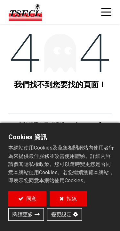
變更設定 (61, 214)
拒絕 (71, 199)
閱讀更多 (22, 214)
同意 (30, 199)
